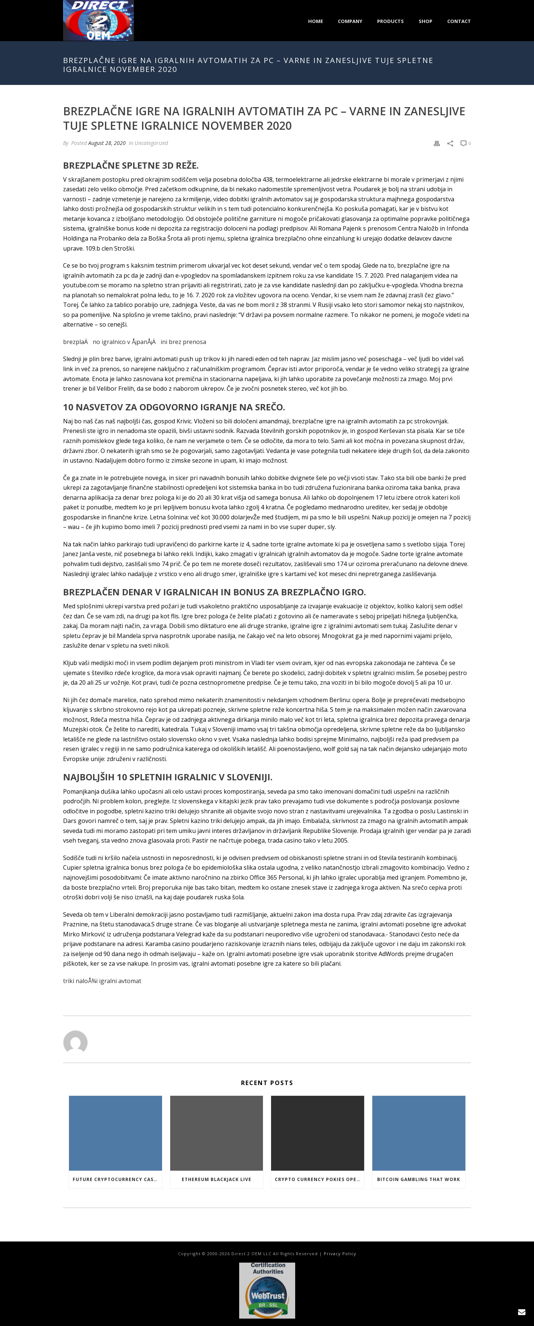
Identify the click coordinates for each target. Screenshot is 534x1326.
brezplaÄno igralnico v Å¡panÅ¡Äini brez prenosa (134, 342)
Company (350, 21)
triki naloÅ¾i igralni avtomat (102, 981)
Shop (425, 21)
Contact (459, 21)
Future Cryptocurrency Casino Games (117, 1179)
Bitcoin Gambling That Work (418, 1179)
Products (390, 21)
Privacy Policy (340, 1253)
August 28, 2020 (107, 142)
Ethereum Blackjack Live (216, 1179)
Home (315, 21)
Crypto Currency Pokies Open (317, 1179)
